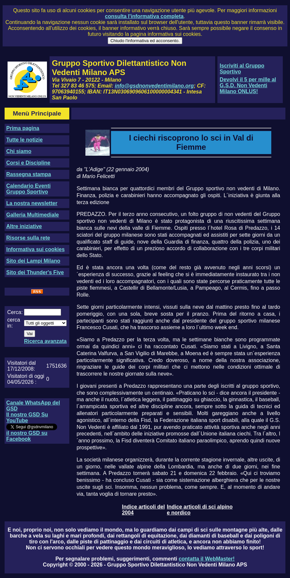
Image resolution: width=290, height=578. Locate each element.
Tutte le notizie (24, 140)
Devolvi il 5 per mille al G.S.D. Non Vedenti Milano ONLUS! (248, 85)
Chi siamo (18, 151)
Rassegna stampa (28, 174)
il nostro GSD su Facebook (26, 436)
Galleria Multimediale (32, 215)
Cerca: (15, 312)
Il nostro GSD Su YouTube (27, 417)
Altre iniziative (24, 226)
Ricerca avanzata (45, 341)
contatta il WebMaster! (206, 559)
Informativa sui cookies (35, 249)
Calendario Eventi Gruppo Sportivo (28, 189)
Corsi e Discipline (28, 163)
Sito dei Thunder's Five (35, 272)
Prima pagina (22, 128)
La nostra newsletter (31, 203)
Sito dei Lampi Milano (33, 261)
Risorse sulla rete (28, 238)
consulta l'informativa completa (144, 16)
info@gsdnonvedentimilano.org (154, 86)
